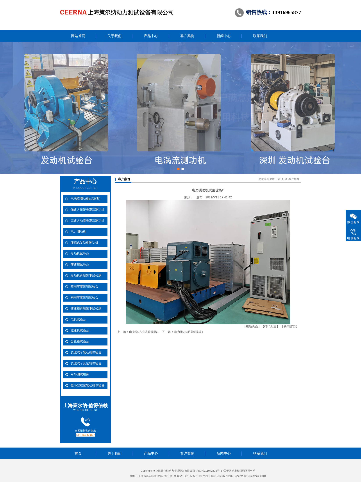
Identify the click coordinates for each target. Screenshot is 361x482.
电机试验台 (78, 319)
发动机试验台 (80, 253)
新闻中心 (224, 36)
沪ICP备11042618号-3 (209, 470)
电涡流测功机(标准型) (85, 198)
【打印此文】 (270, 326)
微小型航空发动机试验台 (87, 385)
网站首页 (78, 36)
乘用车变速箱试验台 (84, 297)
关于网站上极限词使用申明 (239, 470)
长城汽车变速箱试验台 (86, 363)
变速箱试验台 (80, 264)
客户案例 (187, 36)
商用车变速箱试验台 (84, 286)
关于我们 (114, 36)
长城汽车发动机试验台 (86, 352)
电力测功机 (78, 231)
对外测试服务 (80, 374)
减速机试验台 (80, 330)
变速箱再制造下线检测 (86, 308)
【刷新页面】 (252, 326)
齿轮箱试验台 (80, 341)
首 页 (281, 179)
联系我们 (260, 36)
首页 (78, 453)
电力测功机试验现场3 (144, 332)
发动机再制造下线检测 (86, 275)
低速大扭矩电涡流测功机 (87, 209)
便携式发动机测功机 (84, 242)
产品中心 (151, 36)
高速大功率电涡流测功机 (87, 220)
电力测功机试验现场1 (188, 332)
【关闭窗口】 (290, 326)
